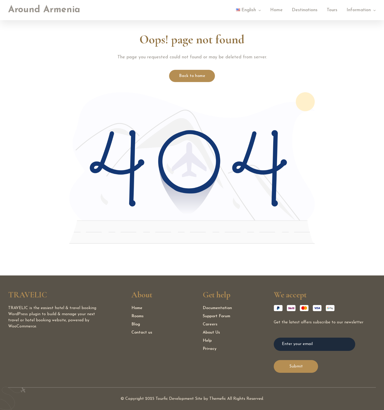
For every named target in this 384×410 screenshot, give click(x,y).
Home (276, 10)
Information (359, 10)
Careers (210, 324)
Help (207, 341)
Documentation (217, 308)
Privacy (209, 349)
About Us (211, 332)
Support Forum (216, 316)
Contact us (141, 332)
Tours (332, 10)
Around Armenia (44, 10)
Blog (135, 324)
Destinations (305, 10)
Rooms (137, 316)
